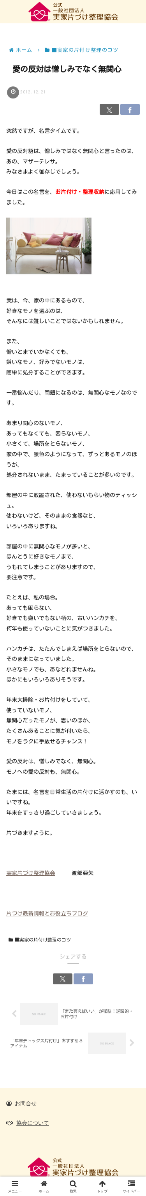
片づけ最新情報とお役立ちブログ (47, 913)
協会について (32, 1123)
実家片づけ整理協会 (30, 873)
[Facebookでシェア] (130, 109)
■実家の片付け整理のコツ (40, 940)
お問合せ (26, 1103)
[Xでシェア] (109, 109)
